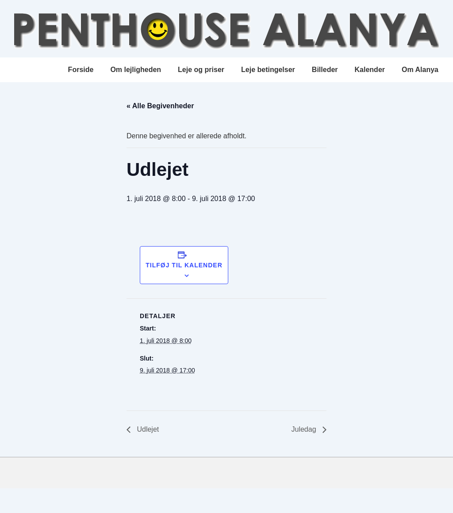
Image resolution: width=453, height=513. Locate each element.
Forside (81, 69)
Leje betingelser (268, 69)
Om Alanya (420, 69)
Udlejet (147, 429)
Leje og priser (201, 69)
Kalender (370, 69)
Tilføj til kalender (184, 265)
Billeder (325, 69)
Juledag (305, 429)
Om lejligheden (135, 69)
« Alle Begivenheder (160, 106)
